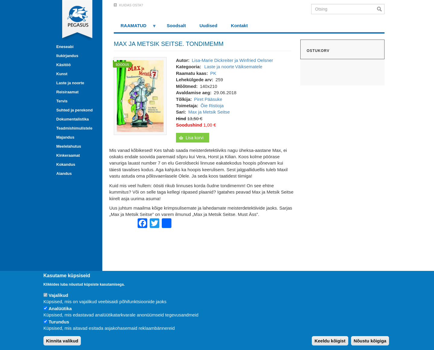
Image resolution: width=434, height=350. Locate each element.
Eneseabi (65, 46)
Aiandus (64, 173)
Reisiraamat (67, 92)
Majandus (65, 137)
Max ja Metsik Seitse (209, 111)
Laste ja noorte (70, 83)
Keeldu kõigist (330, 340)
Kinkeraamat (68, 155)
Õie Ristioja (212, 105)
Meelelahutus (68, 146)
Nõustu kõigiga (370, 340)
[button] (140, 95)
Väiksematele (248, 66)
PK (213, 73)
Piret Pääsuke (208, 99)
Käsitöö (63, 65)
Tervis (62, 101)
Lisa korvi (194, 137)
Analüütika (60, 308)
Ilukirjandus (67, 55)
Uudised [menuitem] (208, 25)
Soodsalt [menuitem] (176, 25)
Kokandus (65, 164)
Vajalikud (58, 295)
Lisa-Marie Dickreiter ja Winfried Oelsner (232, 60)
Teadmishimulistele (74, 128)
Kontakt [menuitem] (239, 25)
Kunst (62, 74)
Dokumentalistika (72, 119)
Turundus (59, 321)
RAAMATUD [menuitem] (135, 27)
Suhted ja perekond (74, 110)
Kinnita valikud (62, 340)
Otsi (381, 9)
